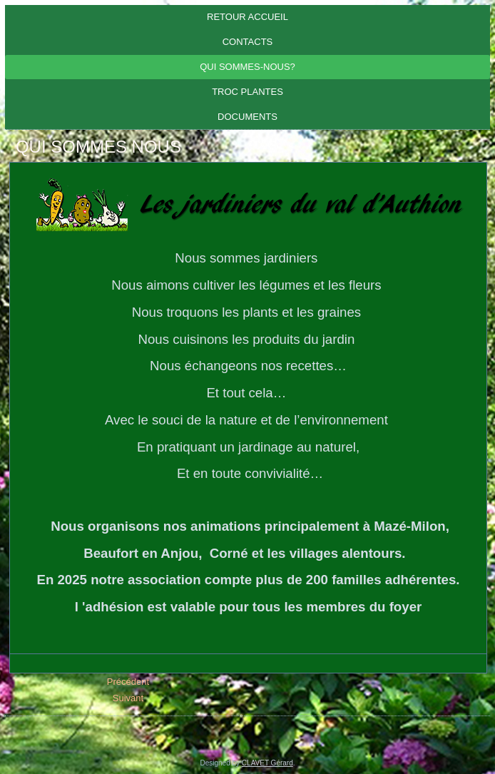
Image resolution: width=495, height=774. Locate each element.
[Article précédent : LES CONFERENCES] (128, 681)
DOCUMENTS (247, 116)
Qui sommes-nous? (247, 66)
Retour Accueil (247, 16)
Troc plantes (247, 91)
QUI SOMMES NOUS (98, 146)
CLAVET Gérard (267, 763)
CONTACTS (248, 41)
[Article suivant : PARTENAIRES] (128, 698)
